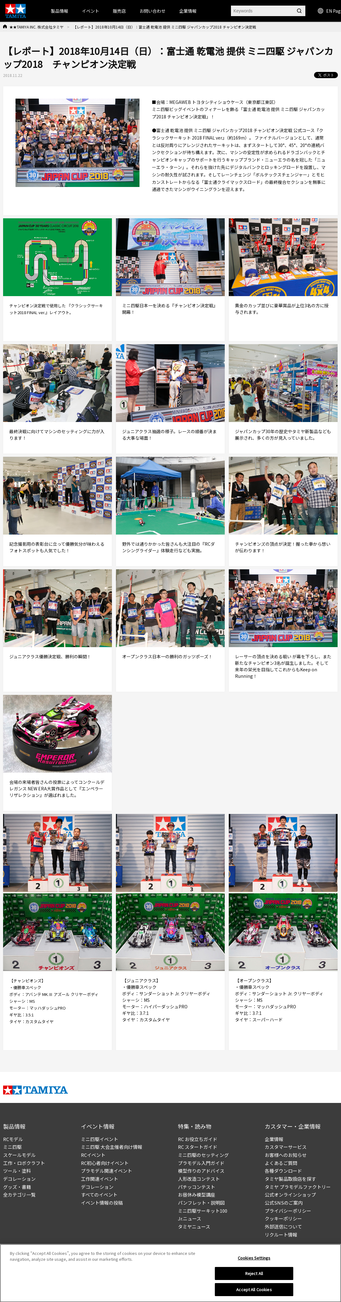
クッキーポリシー (283, 1218)
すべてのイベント (99, 1194)
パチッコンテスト (196, 1187)
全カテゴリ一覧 (19, 1194)
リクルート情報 (281, 1234)
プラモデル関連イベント (106, 1170)
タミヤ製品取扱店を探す (290, 1178)
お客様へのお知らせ (286, 1155)
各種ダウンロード (283, 1170)
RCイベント (93, 1155)
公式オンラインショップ (290, 1194)
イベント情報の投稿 (102, 1202)
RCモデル (13, 1139)
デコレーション (19, 1178)
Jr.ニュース (189, 1218)
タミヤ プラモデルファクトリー (298, 1187)
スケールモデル (19, 1155)
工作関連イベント (99, 1178)
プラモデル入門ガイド (201, 1163)
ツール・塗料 (17, 1170)
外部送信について (283, 1226)
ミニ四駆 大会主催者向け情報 (111, 1147)
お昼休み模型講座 (196, 1194)
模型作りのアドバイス (201, 1170)
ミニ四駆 (12, 1147)
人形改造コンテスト (199, 1178)
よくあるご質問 (281, 1163)
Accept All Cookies (254, 1293)
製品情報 (59, 11)
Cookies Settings (254, 1261)
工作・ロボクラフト (24, 1163)
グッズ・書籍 (17, 1187)
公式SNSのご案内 (284, 1202)
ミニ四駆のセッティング (203, 1155)
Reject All (254, 1277)
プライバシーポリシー (288, 1210)
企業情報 (274, 1139)
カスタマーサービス (286, 1147)
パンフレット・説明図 (201, 1202)
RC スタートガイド (197, 1147)
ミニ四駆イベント (99, 1139)
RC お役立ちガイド (197, 1139)
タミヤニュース (194, 1226)
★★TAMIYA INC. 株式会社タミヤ (36, 26)
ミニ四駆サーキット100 (202, 1210)
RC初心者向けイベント (105, 1163)
